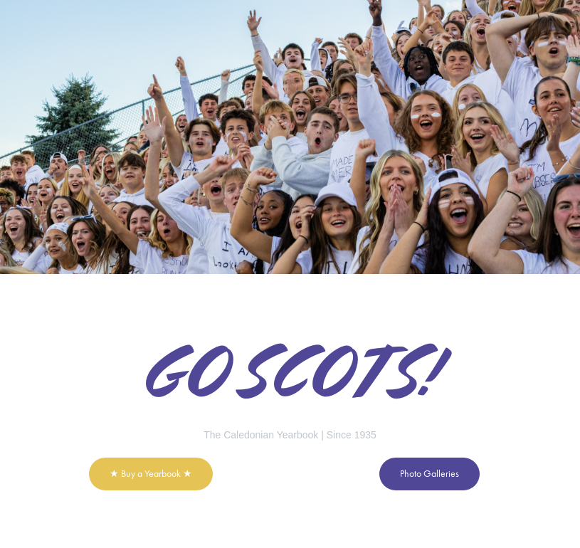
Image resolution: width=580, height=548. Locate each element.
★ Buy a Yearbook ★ (151, 474)
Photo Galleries (429, 474)
